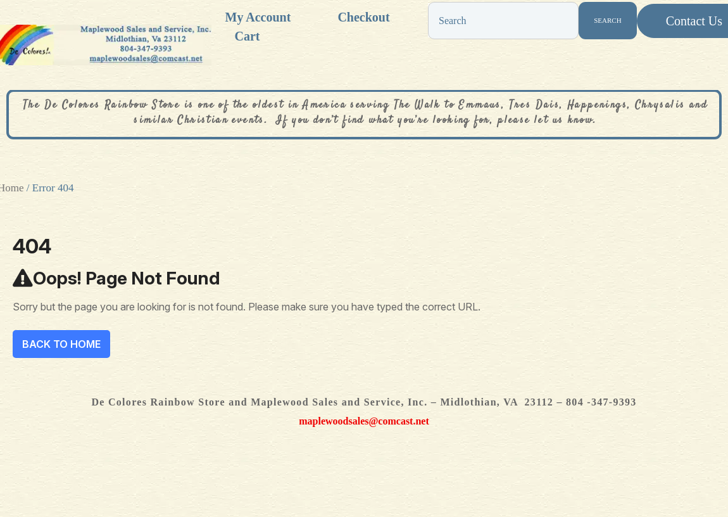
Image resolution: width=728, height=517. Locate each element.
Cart (247, 36)
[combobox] (503, 20)
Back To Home (61, 344)
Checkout (363, 17)
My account (258, 17)
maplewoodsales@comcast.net (364, 421)
